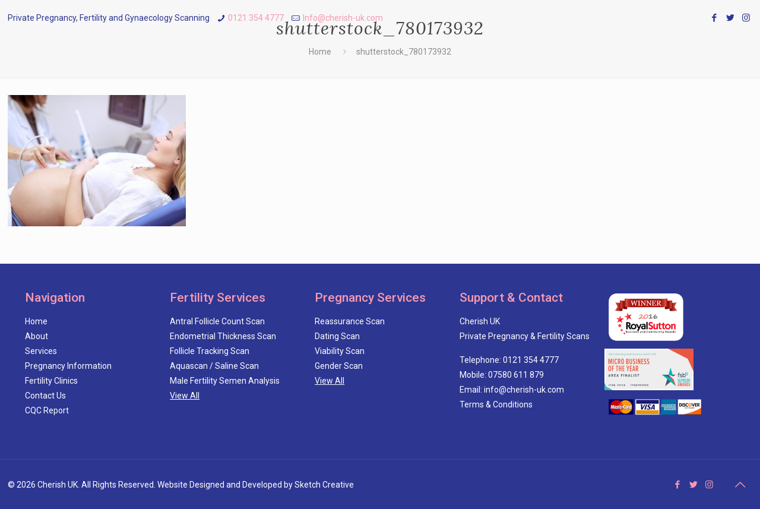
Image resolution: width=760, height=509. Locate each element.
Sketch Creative (324, 484)
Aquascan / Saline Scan (214, 366)
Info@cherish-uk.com (343, 18)
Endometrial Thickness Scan (223, 336)
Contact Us (45, 395)
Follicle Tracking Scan (209, 351)
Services (41, 351)
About (36, 336)
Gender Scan (339, 366)
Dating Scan (337, 336)
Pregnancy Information (68, 366)
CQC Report (47, 410)
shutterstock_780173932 (403, 51)
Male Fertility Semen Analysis (225, 380)
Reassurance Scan (350, 321)
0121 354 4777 (256, 18)
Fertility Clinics (51, 380)
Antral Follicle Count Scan (217, 321)
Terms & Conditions (496, 404)
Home (320, 51)
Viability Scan (340, 351)
